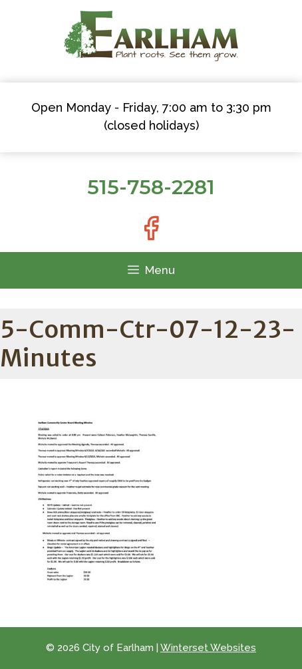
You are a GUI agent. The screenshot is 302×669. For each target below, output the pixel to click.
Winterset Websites (208, 648)
